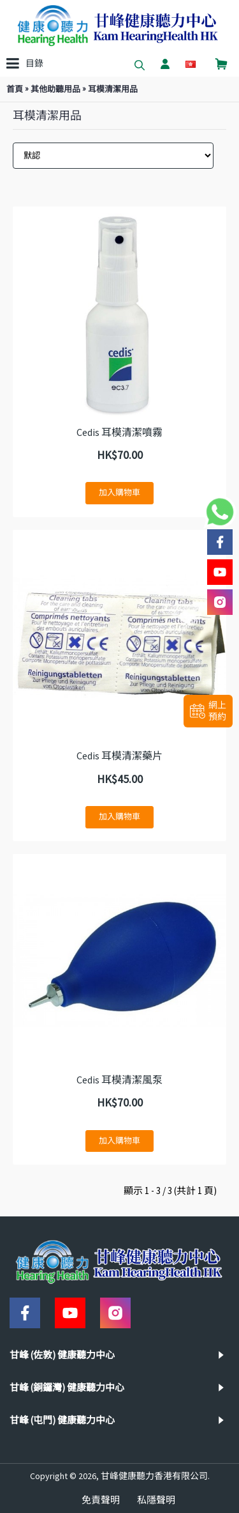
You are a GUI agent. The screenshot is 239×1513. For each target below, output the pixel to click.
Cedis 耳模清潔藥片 (119, 755)
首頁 (14, 89)
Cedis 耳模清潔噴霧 (119, 432)
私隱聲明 (156, 1500)
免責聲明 (101, 1500)
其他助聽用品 (55, 89)
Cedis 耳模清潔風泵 (119, 1079)
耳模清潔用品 (113, 89)
